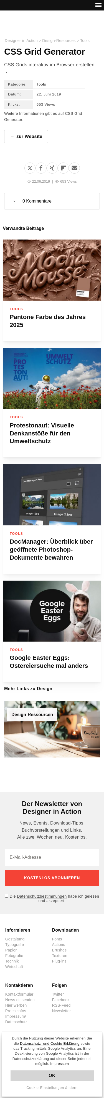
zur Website (29, 136)
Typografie (14, 944)
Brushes (59, 950)
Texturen (59, 955)
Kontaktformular (19, 994)
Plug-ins (59, 961)
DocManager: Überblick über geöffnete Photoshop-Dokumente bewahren (51, 549)
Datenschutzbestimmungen (42, 896)
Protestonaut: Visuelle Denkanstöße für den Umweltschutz (42, 433)
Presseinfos (15, 1011)
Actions (58, 944)
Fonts (57, 939)
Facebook (61, 1000)
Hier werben (16, 1005)
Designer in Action (33, 24)
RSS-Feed (61, 1005)
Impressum (59, 1064)
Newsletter (61, 1011)
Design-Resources (59, 40)
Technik (12, 961)
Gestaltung (15, 939)
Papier (11, 950)
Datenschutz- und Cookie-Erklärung (50, 1043)
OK (52, 1075)
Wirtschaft (14, 966)
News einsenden (20, 1000)
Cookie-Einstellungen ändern (52, 1088)
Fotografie (14, 955)
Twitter (58, 994)
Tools (85, 40)
